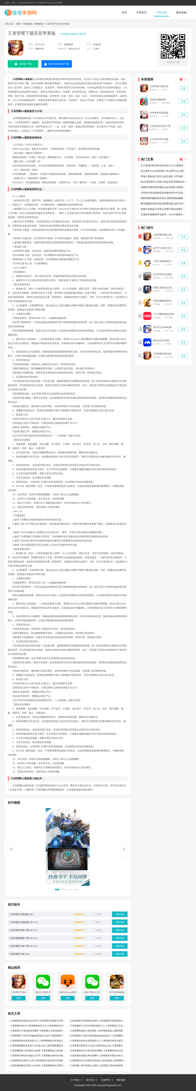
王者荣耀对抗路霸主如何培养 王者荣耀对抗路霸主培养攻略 (38, 1020)
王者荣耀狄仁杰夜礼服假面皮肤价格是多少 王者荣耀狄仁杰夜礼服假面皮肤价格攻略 (99, 1035)
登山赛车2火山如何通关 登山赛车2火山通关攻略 (164, 171)
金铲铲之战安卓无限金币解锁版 (164, 248)
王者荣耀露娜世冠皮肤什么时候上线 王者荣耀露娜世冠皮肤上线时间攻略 (39, 1045)
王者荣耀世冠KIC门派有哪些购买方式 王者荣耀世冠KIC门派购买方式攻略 (39, 1025)
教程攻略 (181, 12)
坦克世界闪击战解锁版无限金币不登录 (164, 274)
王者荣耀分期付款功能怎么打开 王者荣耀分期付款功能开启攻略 (39, 1055)
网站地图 (121, 1080)
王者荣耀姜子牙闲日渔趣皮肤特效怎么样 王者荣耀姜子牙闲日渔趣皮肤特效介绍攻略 (39, 1035)
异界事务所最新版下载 (161, 113)
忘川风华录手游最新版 (161, 139)
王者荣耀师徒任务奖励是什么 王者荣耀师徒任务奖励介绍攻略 (39, 1040)
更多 (184, 79)
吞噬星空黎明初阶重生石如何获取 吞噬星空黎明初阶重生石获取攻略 (164, 187)
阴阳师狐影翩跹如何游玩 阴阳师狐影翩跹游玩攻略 (164, 198)
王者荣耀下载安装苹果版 (161, 86)
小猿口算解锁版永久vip (164, 261)
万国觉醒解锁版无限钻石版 (164, 301)
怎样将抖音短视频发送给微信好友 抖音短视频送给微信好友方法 (164, 192)
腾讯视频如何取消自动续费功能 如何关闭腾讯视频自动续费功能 (164, 203)
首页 (124, 12)
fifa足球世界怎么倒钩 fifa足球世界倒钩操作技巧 (164, 181)
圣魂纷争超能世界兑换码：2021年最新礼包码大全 (164, 214)
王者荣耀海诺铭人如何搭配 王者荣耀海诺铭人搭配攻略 (96, 1030)
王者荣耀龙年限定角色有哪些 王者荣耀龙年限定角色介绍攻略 (99, 1055)
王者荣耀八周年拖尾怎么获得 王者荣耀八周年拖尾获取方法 (98, 1065)
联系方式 (90, 1080)
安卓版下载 (23, 64)
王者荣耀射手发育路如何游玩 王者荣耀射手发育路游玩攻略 (98, 1020)
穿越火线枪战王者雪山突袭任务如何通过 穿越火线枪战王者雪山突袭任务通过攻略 (164, 209)
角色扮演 (38, 24)
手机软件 (141, 12)
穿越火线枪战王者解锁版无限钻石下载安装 (164, 287)
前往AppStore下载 (56, 64)
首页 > (19, 24)
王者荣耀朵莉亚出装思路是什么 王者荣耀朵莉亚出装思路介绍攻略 (99, 1040)
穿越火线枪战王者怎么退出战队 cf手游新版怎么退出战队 (164, 176)
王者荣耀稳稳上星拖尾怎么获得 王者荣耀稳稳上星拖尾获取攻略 (39, 1050)
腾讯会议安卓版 (161, 340)
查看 (183, 88)
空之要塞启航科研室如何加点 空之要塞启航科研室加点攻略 (164, 165)
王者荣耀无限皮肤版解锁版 (164, 353)
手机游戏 (161, 12)
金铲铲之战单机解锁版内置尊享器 (164, 327)
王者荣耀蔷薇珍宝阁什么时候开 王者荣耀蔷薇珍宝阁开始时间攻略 (39, 1065)
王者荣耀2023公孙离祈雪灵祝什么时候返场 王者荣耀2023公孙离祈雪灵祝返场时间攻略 (99, 1060)
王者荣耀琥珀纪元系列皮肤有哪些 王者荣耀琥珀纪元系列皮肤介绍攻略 (99, 1050)
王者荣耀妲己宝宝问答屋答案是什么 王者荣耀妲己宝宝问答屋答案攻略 (99, 1025)
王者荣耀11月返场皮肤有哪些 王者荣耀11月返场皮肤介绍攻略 (39, 1030)
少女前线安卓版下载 (160, 126)
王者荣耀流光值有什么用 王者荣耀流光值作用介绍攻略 (36, 1060)
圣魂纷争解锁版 (158, 99)
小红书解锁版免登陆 (163, 314)
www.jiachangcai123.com (109, 1085)
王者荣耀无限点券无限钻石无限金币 (164, 234)
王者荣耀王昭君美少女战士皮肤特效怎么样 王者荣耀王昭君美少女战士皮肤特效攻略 (99, 1045)
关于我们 (75, 1080)
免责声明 (105, 1080)
